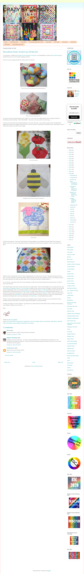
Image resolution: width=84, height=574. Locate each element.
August (72, 207)
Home (5, 42)
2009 (70, 235)
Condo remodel (71, 266)
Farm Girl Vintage (34, 321)
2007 (70, 239)
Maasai (69, 297)
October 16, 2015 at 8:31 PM (14, 345)
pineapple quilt (70, 353)
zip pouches (70, 370)
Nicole (8, 330)
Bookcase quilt (70, 261)
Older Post (60, 362)
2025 (70, 152)
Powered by (74, 123)
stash (68, 360)
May (71, 213)
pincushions (47, 321)
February (72, 219)
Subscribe (74, 117)
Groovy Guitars (71, 283)
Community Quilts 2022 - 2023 (36, 42)
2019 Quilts (73, 42)
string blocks (70, 362)
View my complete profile (77, 95)
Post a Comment (9, 355)
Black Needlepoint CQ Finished (73, 183)
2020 (70, 163)
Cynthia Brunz (26, 321)
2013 (70, 226)
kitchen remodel (71, 350)
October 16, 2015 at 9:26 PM (14, 352)
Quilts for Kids (70, 311)
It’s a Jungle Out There (72, 290)
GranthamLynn (10, 348)
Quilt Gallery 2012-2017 (18, 44)
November (73, 177)
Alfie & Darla (70, 249)
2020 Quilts (65, 42)
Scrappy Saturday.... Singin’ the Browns (73, 200)
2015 (70, 173)
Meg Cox (45, 293)
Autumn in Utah (71, 254)
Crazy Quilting (70, 269)
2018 (70, 167)
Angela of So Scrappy (42, 289)
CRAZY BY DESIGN (26, 9)
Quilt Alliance (18, 294)
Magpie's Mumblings (12, 337)
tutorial (68, 367)
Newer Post (7, 362)
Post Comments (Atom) (37, 366)
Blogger (49, 570)
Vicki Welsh (31, 323)
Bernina (69, 257)
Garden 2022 (70, 276)
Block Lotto (70, 259)
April (71, 215)
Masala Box (70, 300)
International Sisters (72, 288)
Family (68, 271)
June (71, 211)
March (72, 217)
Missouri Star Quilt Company (71, 303)
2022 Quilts (48, 42)
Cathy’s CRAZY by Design (73, 264)
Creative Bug (33, 296)
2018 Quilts (7, 44)
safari (68, 358)
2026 (70, 150)
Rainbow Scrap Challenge (14, 323)
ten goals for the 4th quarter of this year (26, 55)
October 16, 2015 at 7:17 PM (14, 334)
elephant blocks (71, 346)
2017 (70, 169)
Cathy (77, 91)
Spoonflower (24, 323)
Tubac (68, 329)
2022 (70, 158)
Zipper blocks (70, 338)
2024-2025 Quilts (14, 42)
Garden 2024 (70, 281)
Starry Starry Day (71, 320)
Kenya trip (69, 293)
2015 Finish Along (55, 55)
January (72, 222)
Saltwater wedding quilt (72, 318)
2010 (70, 233)
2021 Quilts (56, 42)
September (73, 205)
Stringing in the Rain (72, 326)
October (72, 179)
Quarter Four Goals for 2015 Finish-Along (73, 194)
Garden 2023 (70, 278)
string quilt (69, 365)
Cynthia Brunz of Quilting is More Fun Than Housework (16, 288)
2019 (70, 165)
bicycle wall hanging (72, 341)
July (71, 209)
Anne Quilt (69, 252)
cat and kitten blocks (72, 343)
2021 (70, 160)
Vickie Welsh (26, 291)
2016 (70, 171)
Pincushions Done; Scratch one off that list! (73, 188)
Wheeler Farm (70, 336)
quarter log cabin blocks (73, 355)
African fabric (70, 247)
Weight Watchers (71, 334)
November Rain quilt (72, 306)
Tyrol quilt (69, 331)
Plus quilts (69, 308)
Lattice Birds (70, 295)
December (73, 175)
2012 (70, 229)
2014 (70, 224)
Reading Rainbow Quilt (72, 316)
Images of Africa (71, 285)
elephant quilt (70, 348)
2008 (70, 237)
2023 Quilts (23, 42)
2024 (70, 154)
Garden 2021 (70, 273)
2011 (70, 231)
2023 (70, 156)
